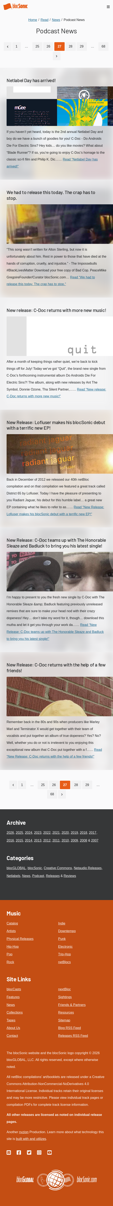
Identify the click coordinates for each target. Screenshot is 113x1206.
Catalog (12, 923)
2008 (83, 840)
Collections (15, 1012)
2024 (28, 832)
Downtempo (67, 931)
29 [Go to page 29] (82, 46)
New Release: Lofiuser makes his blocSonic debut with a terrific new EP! (56, 425)
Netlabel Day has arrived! (31, 80)
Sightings (65, 997)
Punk (62, 939)
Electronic (65, 946)
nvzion (23, 1132)
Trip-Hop (64, 954)
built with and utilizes (31, 1139)
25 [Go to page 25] (37, 46)
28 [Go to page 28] (70, 46)
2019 (74, 832)
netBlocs (64, 962)
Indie (61, 923)
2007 (95, 840)
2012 (47, 840)
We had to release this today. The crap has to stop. (51, 195)
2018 (83, 832)
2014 (28, 840)
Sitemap (64, 1020)
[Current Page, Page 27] (59, 46)
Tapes (11, 1020)
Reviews (70, 876)
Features (13, 997)
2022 (47, 832)
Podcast (38, 876)
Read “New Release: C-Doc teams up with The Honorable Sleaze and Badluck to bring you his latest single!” (55, 631)
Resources (66, 1012)
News (26, 876)
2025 (19, 832)
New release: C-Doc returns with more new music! (56, 310)
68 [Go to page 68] (103, 46)
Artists (11, 931)
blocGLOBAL (16, 868)
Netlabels (13, 876)
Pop (9, 954)
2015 (19, 840)
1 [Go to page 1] (16, 46)
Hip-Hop (13, 946)
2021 (56, 832)
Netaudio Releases (87, 868)
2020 (65, 832)
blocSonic (35, 868)
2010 (65, 840)
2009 (74, 840)
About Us (13, 1028)
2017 (92, 832)
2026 (10, 832)
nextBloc (64, 989)
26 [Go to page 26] (48, 46)
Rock (10, 962)
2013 (37, 840)
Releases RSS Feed (73, 1035)
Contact (12, 1035)
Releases (53, 876)
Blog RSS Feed (69, 1028)
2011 (56, 840)
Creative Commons (58, 868)
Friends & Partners (72, 1005)
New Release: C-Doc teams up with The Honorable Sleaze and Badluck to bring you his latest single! (56, 543)
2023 (37, 832)
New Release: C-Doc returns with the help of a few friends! (56, 667)
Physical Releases (20, 939)
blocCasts (14, 989)
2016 (10, 840)
